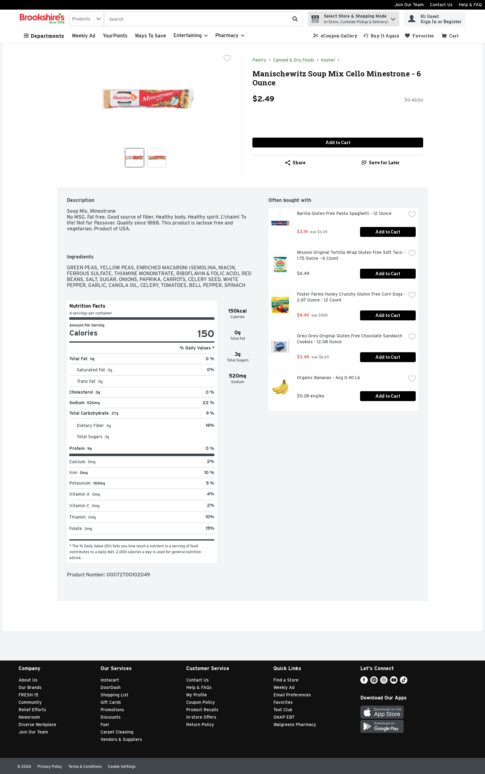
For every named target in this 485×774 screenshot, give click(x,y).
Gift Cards (111, 702)
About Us (28, 680)
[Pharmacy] (230, 35)
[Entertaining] (191, 35)
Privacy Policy (49, 766)
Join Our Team (409, 4)
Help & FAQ (470, 4)
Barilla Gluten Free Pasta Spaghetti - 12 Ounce (344, 213)
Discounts (111, 717)
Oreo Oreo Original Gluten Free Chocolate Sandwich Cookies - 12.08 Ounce (350, 338)
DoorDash (111, 687)
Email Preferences (292, 694)
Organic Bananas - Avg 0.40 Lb (328, 377)
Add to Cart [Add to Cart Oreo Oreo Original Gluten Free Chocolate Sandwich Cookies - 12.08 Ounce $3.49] (387, 357)
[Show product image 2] (156, 157)
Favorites (283, 702)
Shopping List (114, 694)
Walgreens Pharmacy (294, 724)
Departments (44, 35)
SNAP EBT (284, 717)
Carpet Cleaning (117, 731)
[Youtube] (393, 682)
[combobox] (86, 18)
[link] (335, 35)
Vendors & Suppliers (121, 739)
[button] (393, 17)
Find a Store (285, 680)
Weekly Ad (83, 36)
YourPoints (115, 36)
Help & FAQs (199, 687)
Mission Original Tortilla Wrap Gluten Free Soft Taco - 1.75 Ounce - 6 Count (351, 255)
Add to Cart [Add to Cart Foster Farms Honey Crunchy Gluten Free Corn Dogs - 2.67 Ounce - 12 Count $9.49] (387, 315)
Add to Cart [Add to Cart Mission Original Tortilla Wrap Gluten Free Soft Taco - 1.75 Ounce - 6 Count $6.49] (387, 273)
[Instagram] (384, 682)
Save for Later (381, 162)
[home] (43, 19)
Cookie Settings (121, 766)
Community (30, 702)
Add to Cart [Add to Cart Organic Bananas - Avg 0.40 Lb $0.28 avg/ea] (387, 396)
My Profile (196, 694)
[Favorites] (419, 35)
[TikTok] (403, 682)
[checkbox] (227, 58)
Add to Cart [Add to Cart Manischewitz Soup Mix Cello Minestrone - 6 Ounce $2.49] (337, 142)
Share (295, 162)
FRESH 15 (28, 694)
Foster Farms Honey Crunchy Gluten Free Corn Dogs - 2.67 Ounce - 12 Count (351, 297)
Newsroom (29, 717)
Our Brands (30, 687)
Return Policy (200, 724)
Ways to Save (150, 36)
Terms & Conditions (85, 766)
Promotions (112, 709)
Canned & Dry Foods (293, 60)
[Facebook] (364, 682)
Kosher (328, 60)
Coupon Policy (200, 702)
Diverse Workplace (37, 724)
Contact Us (441, 4)
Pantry (259, 60)
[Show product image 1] (134, 157)
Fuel (105, 724)
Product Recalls (202, 709)
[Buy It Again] (381, 35)
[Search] (203, 19)
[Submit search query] (295, 19)
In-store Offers (201, 717)
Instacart (110, 680)
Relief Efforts (32, 709)
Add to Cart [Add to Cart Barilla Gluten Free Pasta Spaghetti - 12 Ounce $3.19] (387, 232)
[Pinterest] (374, 682)
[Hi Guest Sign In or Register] (434, 18)
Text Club (282, 709)
